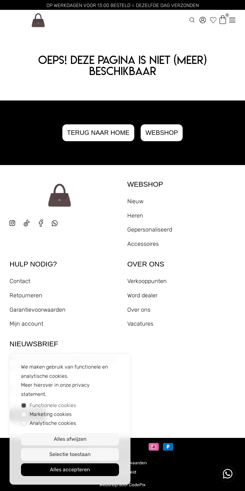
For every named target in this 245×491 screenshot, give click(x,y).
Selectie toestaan (70, 454)
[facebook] (41, 223)
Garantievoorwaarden (38, 309)
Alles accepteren (70, 470)
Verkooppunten (147, 281)
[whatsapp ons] (227, 474)
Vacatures (140, 323)
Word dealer (142, 295)
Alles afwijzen (70, 439)
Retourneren (26, 295)
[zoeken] (192, 18)
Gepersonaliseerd (149, 229)
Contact (20, 281)
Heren (135, 215)
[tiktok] (26, 223)
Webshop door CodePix (122, 484)
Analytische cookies (53, 423)
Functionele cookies (53, 405)
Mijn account (26, 323)
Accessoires (143, 243)
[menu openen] (232, 18)
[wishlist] (213, 19)
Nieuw (135, 201)
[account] (203, 18)
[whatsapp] (57, 225)
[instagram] (12, 223)
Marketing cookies (51, 414)
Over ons (138, 309)
